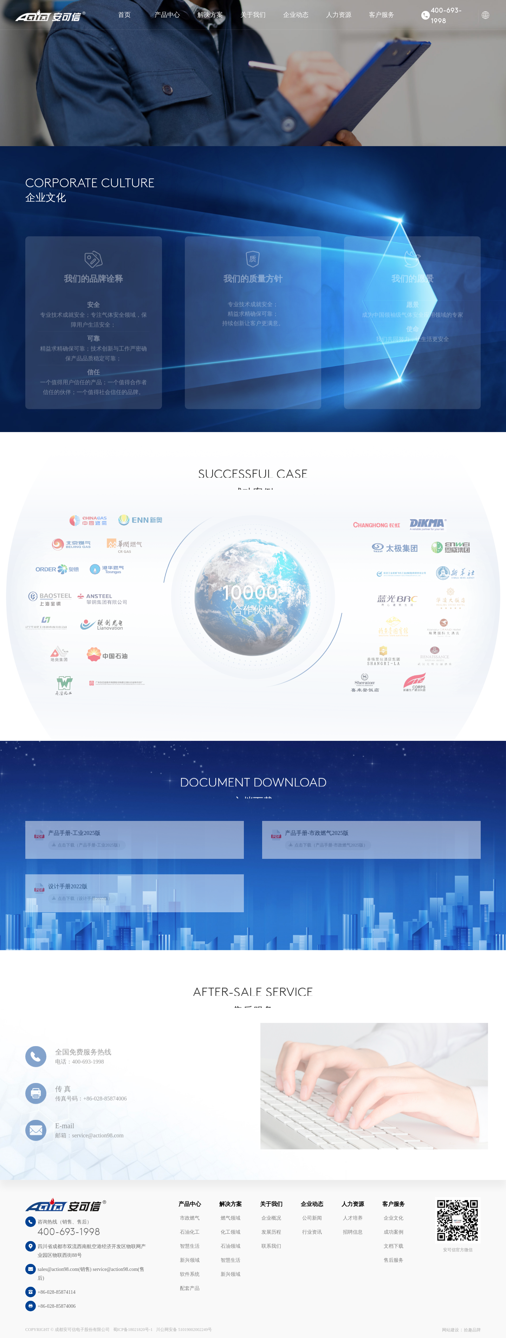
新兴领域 (190, 1260)
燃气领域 (230, 1218)
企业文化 (393, 1218)
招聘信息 (353, 1232)
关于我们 (253, 14)
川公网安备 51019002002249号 (184, 1329)
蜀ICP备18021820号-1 (133, 1329)
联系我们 (271, 1246)
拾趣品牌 (472, 1329)
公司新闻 (312, 1218)
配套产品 (190, 1288)
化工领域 (230, 1232)
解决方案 (210, 14)
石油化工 (190, 1232)
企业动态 (296, 14)
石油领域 (230, 1246)
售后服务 (393, 1260)
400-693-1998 (69, 1232)
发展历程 (271, 1232)
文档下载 (393, 1246)
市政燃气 (190, 1218)
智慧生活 (190, 1246)
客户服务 (381, 14)
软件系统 (190, 1274)
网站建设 (450, 1329)
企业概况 (271, 1218)
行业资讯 (312, 1232)
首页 (124, 14)
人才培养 (353, 1218)
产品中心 (167, 14)
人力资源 (338, 14)
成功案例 (393, 1232)
